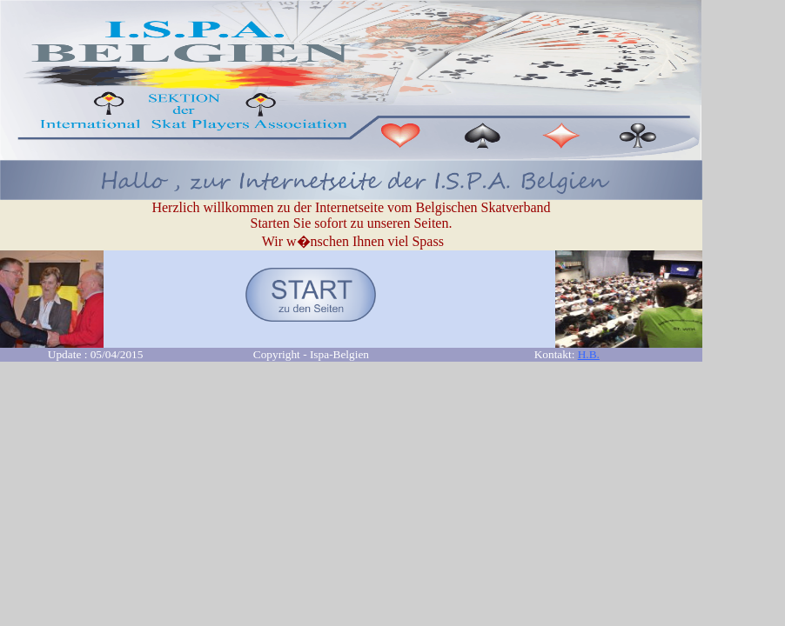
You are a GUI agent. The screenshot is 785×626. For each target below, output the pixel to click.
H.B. (589, 354)
